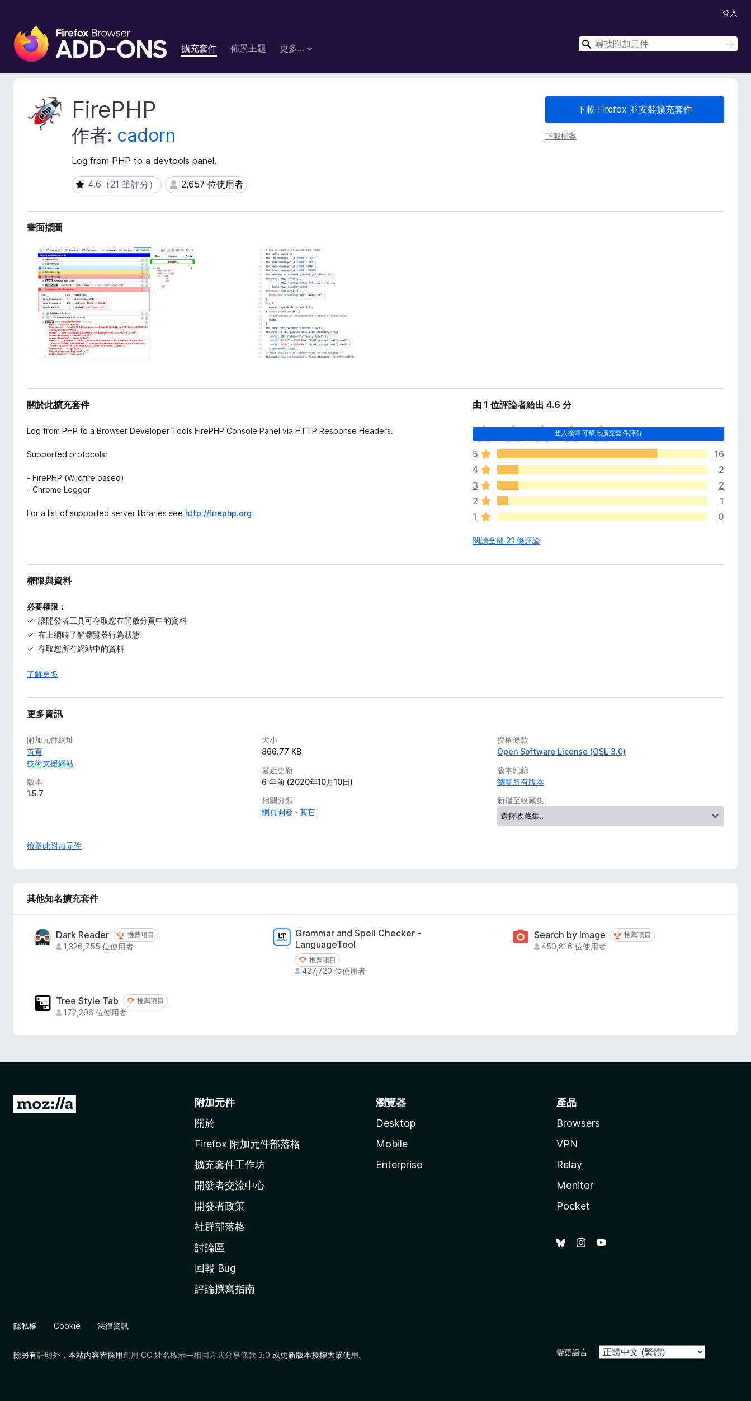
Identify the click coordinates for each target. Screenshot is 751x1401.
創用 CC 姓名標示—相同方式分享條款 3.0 (196, 1355)
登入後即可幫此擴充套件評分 (598, 433)
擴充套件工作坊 (230, 1164)
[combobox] (658, 43)
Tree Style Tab (87, 1001)
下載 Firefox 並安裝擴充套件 (634, 109)
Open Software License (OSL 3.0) (561, 751)
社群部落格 (220, 1227)
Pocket (573, 1206)
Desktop (395, 1123)
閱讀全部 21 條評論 (506, 540)
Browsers (578, 1123)
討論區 (210, 1247)
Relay (569, 1164)
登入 (730, 12)
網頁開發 (277, 812)
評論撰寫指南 (225, 1289)
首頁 (34, 751)
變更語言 (572, 1352)
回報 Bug (215, 1268)
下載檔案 (561, 135)
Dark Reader (82, 935)
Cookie (67, 1325)
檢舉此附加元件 (54, 845)
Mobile (392, 1144)
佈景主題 (248, 48)
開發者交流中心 (230, 1185)
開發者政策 (220, 1206)
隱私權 (25, 1325)
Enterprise (399, 1164)
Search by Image (570, 935)
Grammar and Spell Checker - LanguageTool (358, 938)
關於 (205, 1123)
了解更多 (42, 673)
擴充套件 (199, 48)
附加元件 (215, 1102)
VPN (567, 1144)
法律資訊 (113, 1325)
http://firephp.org (218, 513)
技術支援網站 (50, 763)
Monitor (574, 1185)
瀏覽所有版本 (520, 781)
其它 (307, 812)
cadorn (146, 135)
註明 (45, 1355)
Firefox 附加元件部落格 (247, 1144)
